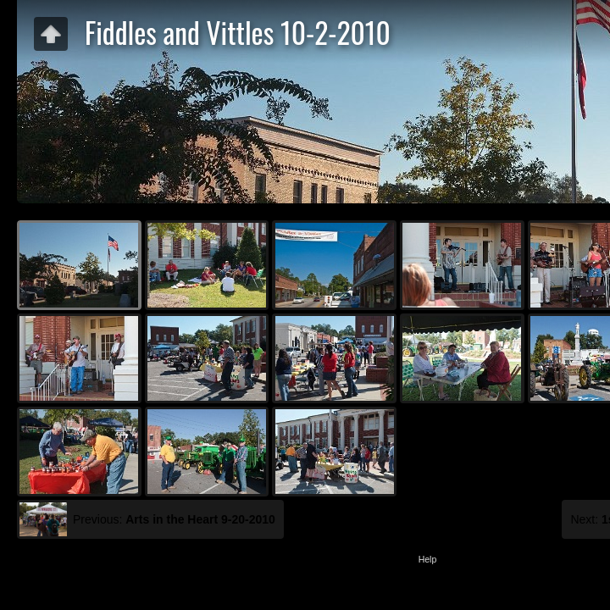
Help (428, 559)
